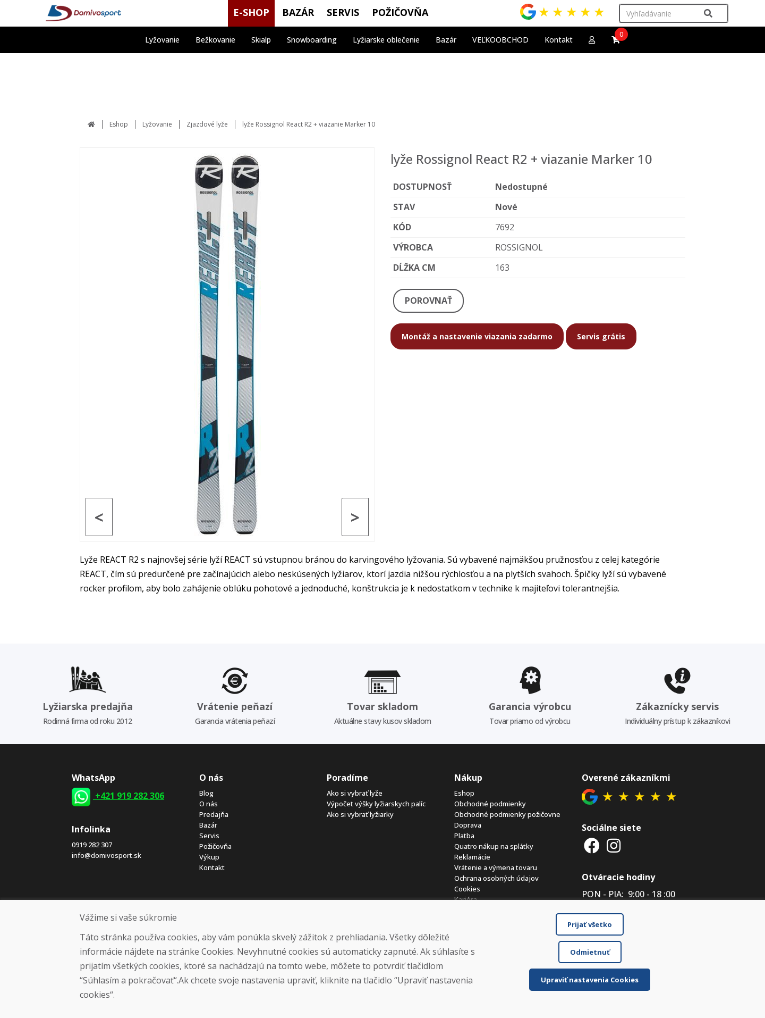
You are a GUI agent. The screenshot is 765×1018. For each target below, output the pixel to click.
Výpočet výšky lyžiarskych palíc (376, 803)
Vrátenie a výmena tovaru (495, 867)
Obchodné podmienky (490, 803)
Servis (209, 835)
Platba (464, 835)
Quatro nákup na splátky (493, 846)
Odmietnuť (590, 952)
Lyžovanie (157, 124)
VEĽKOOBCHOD (500, 40)
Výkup (209, 857)
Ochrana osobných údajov (496, 878)
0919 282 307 (92, 844)
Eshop (118, 124)
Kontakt (559, 40)
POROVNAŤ (428, 300)
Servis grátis (601, 336)
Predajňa (213, 814)
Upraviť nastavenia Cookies (590, 979)
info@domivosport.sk (106, 855)
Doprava (467, 825)
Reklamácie (472, 857)
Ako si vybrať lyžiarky (360, 814)
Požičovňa (215, 846)
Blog (206, 793)
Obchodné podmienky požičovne (507, 814)
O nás (208, 803)
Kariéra (465, 899)
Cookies (467, 889)
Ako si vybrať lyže (354, 793)
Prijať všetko (589, 924)
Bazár (208, 825)
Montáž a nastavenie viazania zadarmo (477, 336)
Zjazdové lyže (207, 124)
